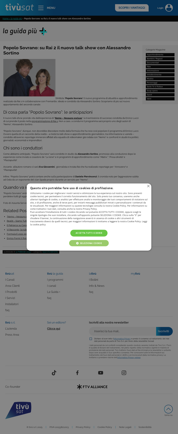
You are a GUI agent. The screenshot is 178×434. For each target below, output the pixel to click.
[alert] (89, 217)
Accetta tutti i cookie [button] (89, 233)
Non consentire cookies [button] (148, 186)
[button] (89, 243)
